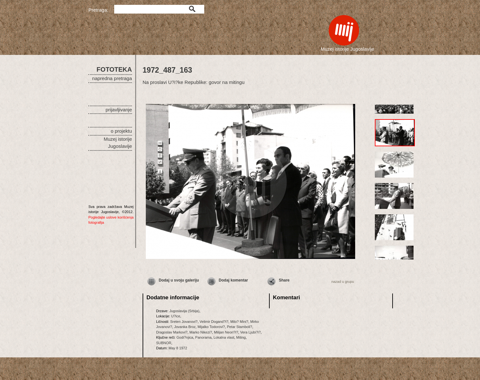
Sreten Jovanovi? (183, 322)
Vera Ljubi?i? (250, 332)
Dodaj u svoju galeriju (179, 280)
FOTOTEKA (114, 69)
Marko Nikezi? (200, 332)
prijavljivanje (118, 109)
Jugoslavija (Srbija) (184, 311)
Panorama (203, 337)
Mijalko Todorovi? (211, 327)
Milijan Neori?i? (226, 332)
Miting (240, 337)
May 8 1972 (178, 348)
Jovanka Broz (185, 327)
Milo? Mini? (239, 322)
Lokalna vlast (224, 337)
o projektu (121, 131)
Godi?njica (184, 337)
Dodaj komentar (233, 280)
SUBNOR (163, 343)
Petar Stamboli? (239, 327)
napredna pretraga (112, 78)
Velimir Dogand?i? (214, 322)
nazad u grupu (342, 281)
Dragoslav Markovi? (171, 332)
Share (284, 280)
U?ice (175, 316)
